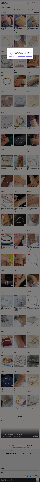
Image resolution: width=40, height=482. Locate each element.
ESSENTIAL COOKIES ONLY (21, 56)
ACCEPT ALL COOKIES (29, 56)
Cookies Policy (12, 53)
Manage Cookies (11, 56)
